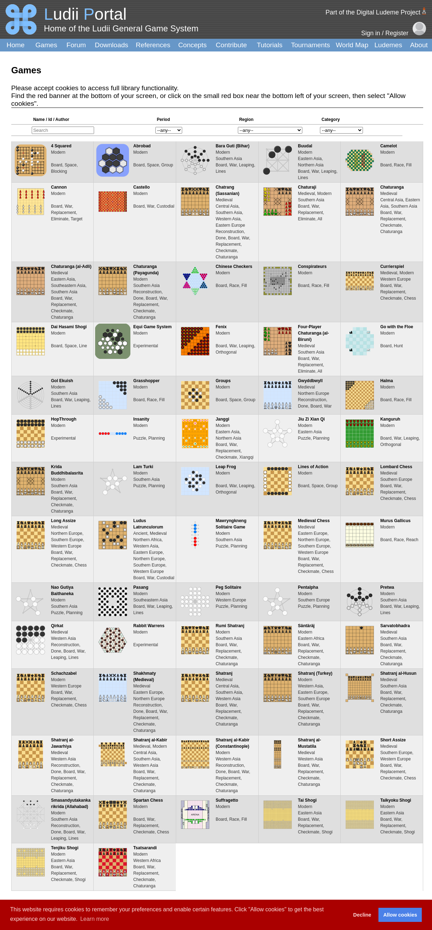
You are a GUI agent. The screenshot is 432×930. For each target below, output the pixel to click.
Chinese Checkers (234, 266)
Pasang (140, 587)
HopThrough (63, 419)
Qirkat (57, 625)
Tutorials (270, 45)
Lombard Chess (396, 466)
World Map (352, 45)
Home (16, 45)
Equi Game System (152, 326)
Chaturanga (392, 187)
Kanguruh (390, 419)
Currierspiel (392, 266)
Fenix (221, 326)
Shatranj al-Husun (398, 673)
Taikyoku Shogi (395, 800)
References (153, 45)
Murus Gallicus (395, 520)
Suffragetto (227, 800)
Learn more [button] (94, 919)
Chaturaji (307, 187)
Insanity (141, 419)
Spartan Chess (148, 800)
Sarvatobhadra (395, 625)
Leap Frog (226, 466)
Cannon (59, 187)
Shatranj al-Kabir (150, 740)
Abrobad (141, 145)
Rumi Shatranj (230, 625)
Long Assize (63, 520)
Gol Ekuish (62, 380)
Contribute (231, 45)
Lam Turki (143, 466)
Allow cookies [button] (400, 915)
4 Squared (61, 145)
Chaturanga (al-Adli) (71, 266)
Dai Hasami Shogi (69, 326)
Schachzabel (64, 673)
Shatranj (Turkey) (315, 673)
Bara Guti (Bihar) (232, 145)
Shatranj (224, 673)
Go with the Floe (396, 326)
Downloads (111, 45)
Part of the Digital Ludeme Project (373, 12)
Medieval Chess (314, 520)
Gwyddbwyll (310, 380)
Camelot (388, 145)
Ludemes (388, 45)
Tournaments (310, 45)
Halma (386, 380)
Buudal (305, 145)
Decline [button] (362, 915)
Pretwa (387, 587)
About (419, 45)
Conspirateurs (312, 266)
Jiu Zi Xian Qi (311, 419)
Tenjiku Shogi (65, 847)
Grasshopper (146, 380)
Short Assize (393, 740)
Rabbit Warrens (148, 625)
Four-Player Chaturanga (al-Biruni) (313, 333)
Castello (141, 187)
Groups (223, 380)
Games (46, 45)
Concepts (192, 45)
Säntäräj (306, 625)
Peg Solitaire (228, 587)
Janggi (222, 419)
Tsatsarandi (144, 847)
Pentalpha (308, 587)
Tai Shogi (307, 800)
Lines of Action (313, 466)
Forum (76, 45)
